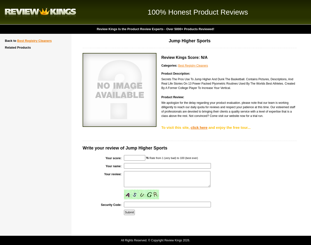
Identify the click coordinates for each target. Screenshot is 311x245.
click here (199, 127)
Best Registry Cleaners (34, 41)
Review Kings (40, 12)
